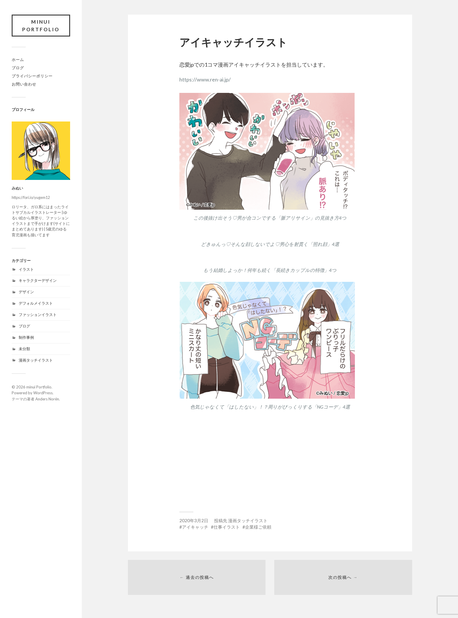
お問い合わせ (24, 84)
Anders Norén (47, 399)
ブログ (18, 67)
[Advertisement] (269, 459)
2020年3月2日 (193, 520)
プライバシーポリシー (32, 76)
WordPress (43, 392)
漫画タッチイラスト (36, 360)
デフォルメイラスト (36, 303)
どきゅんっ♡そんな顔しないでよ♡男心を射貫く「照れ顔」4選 (270, 244)
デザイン (26, 291)
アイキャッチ (195, 527)
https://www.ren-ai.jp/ (205, 79)
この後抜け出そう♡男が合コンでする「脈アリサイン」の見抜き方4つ (269, 218)
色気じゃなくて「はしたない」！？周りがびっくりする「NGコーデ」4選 (270, 406)
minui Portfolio (41, 25)
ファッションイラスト (38, 314)
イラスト (26, 269)
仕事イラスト (227, 527)
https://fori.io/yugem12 (31, 197)
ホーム (18, 59)
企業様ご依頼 (258, 527)
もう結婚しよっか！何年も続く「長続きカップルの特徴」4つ (269, 270)
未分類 (24, 348)
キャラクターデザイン (38, 280)
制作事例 (26, 337)
